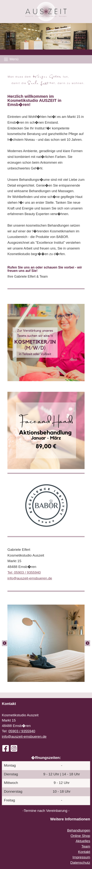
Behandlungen (78, 830)
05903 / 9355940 (21, 731)
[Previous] (4, 643)
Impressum (81, 857)
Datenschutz (80, 863)
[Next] (87, 643)
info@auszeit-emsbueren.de (24, 736)
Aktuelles (83, 841)
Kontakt (84, 852)
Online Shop (80, 836)
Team (85, 846)
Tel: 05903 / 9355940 (24, 572)
